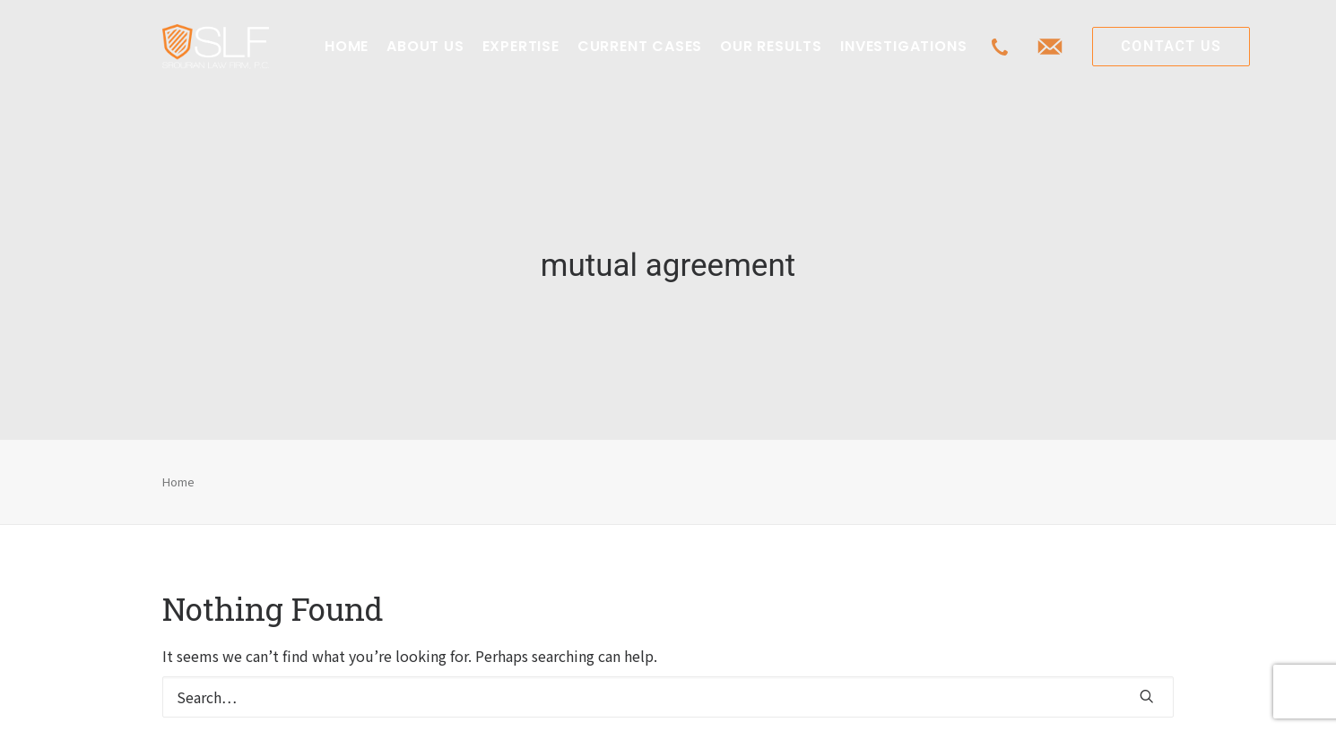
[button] (1146, 681)
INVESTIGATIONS (903, 46)
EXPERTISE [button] (521, 46)
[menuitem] (346, 46)
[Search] (668, 682)
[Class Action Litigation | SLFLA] (215, 46)
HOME (347, 46)
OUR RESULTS (771, 46)
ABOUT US (425, 46)
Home (178, 466)
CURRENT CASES (639, 46)
